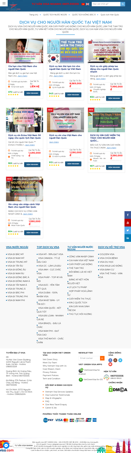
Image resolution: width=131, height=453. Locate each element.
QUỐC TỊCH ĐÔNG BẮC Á (84, 15)
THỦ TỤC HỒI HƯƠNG (80, 314)
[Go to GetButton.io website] (6, 450)
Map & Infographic (53, 398)
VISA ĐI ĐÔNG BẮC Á (18, 277)
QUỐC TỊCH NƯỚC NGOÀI (55, 15)
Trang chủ (33, 15)
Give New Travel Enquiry (56, 404)
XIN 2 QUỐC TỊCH (78, 302)
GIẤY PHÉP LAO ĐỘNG (81, 264)
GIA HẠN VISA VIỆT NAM (81, 260)
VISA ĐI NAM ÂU (16, 273)
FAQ (47, 401)
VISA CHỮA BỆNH (109, 258)
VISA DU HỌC (106, 262)
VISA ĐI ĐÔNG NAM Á (19, 281)
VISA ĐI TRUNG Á (16, 289)
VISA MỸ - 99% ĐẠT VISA (50, 254)
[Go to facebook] (6, 445)
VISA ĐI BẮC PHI (16, 292)
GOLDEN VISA (107, 254)
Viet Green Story (50, 359)
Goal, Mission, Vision (51, 369)
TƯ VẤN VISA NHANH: (55, 3)
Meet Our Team (50, 362)
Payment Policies (50, 375)
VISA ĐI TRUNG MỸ (17, 262)
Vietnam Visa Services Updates (59, 392)
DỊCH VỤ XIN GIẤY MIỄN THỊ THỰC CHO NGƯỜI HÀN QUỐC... (105, 138)
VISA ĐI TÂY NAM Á (17, 285)
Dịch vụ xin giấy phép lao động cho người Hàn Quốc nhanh (104, 69)
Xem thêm (22, 76)
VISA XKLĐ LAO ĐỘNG (111, 266)
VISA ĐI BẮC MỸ (16, 254)
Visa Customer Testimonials (57, 395)
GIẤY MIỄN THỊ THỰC (80, 299)
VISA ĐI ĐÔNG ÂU (17, 269)
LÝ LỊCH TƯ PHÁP (78, 287)
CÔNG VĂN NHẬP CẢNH (81, 256)
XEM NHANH (32, 93)
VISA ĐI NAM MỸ (16, 258)
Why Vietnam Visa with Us (54, 366)
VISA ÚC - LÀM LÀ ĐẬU (49, 266)
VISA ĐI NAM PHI (16, 300)
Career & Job (51, 408)
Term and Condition (51, 378)
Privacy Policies (50, 372)
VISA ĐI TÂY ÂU (15, 266)
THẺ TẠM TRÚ (76, 268)
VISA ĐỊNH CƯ (107, 269)
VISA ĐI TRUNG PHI (18, 296)
